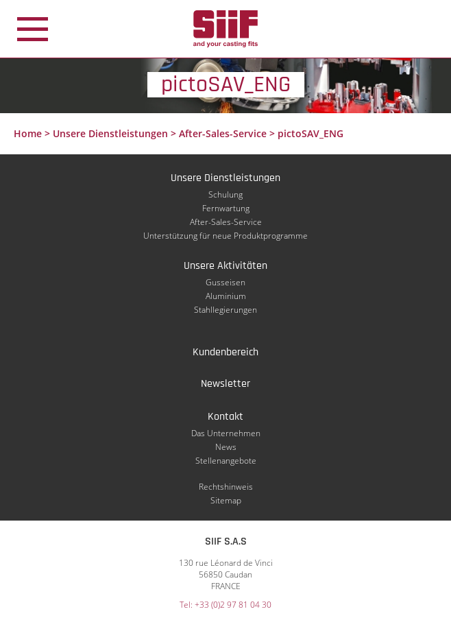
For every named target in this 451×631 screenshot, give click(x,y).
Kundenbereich (225, 352)
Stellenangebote (225, 460)
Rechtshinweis (226, 486)
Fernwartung (225, 208)
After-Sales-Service (223, 133)
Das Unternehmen (225, 433)
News (225, 447)
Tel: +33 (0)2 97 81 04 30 (225, 604)
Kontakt (225, 416)
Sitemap (225, 500)
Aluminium (226, 296)
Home (28, 133)
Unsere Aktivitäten (225, 266)
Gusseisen (225, 282)
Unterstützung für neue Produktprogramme (225, 235)
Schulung (225, 194)
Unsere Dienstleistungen (110, 133)
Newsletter (225, 384)
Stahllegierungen (225, 310)
